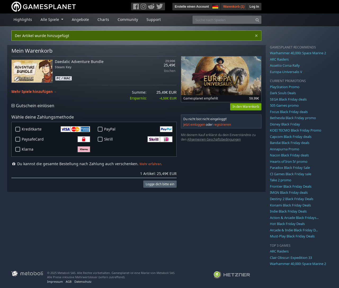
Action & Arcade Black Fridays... (294, 217)
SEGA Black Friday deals (288, 99)
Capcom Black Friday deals (290, 136)
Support (153, 19)
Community (128, 19)
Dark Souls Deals (283, 93)
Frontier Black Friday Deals (290, 186)
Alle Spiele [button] (50, 19)
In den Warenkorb (246, 106)
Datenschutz (82, 282)
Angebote (80, 19)
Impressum (55, 282)
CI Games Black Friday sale (290, 174)
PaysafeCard (56, 139)
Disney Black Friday (285, 124)
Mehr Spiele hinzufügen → (34, 91)
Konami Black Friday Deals (290, 205)
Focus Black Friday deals (289, 111)
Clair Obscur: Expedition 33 (291, 257)
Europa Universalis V (286, 71)
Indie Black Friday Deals (288, 211)
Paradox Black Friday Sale (290, 167)
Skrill (138, 139)
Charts (103, 19)
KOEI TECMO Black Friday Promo (295, 130)
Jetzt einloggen (194, 125)
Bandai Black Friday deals (289, 142)
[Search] (257, 20)
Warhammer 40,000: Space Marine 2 (298, 53)
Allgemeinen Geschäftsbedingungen (214, 139)
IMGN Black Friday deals (289, 192)
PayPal (138, 129)
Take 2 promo (280, 180)
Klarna (56, 149)
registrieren (222, 125)
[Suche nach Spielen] (223, 20)
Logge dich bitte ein (160, 184)
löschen (169, 71)
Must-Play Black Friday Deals (292, 236)
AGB (69, 282)
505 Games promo (284, 105)
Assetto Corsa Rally (285, 65)
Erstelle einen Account (192, 6)
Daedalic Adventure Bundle (79, 61)
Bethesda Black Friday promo (293, 117)
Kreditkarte (56, 129)
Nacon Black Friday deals (289, 155)
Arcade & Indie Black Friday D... (294, 230)
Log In (254, 6)
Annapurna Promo (284, 149)
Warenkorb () (233, 6)
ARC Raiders (279, 59)
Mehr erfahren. (151, 164)
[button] (214, 5)
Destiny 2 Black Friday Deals (291, 198)
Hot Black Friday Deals (287, 223)
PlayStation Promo (285, 86)
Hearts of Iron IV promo (288, 161)
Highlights (23, 19)
